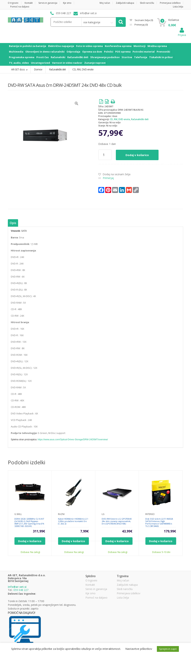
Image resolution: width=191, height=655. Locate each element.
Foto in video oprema (89, 46)
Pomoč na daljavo (19, 6)
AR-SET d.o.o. (18, 69)
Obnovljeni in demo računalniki (45, 51)
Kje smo (67, 2)
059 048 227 (20, 590)
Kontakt (29, 2)
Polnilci (108, 51)
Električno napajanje (61, 46)
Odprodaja (73, 51)
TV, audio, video (19, 62)
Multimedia (16, 51)
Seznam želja (141, 20)
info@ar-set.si (17, 587)
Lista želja (178, 6)
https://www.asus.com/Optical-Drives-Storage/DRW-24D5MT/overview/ (73, 439)
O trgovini (13, 2)
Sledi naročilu (147, 2)
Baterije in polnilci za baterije (27, 46)
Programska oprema (21, 57)
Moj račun (105, 2)
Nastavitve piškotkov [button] (138, 649)
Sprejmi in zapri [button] (168, 649)
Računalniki (58, 57)
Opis (13, 223)
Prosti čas (42, 57)
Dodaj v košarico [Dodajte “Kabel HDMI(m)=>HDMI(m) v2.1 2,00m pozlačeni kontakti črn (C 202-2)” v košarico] (73, 541)
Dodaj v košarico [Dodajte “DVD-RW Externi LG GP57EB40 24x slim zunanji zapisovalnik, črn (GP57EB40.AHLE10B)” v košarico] (117, 541)
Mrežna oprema (157, 46)
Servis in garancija (47, 2)
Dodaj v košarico (137, 155)
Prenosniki (163, 51)
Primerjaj (141, 24)
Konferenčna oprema (118, 46)
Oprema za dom (92, 51)
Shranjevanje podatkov (105, 57)
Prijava (182, 33)
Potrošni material (144, 51)
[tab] (13, 223)
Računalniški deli (77, 57)
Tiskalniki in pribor (161, 57)
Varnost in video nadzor (67, 62)
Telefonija (140, 57)
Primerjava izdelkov (170, 2)
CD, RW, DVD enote (120, 119)
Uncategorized (40, 62)
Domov (38, 69)
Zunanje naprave (95, 62)
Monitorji (139, 46)
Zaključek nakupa (125, 2)
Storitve (127, 57)
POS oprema (123, 51)
